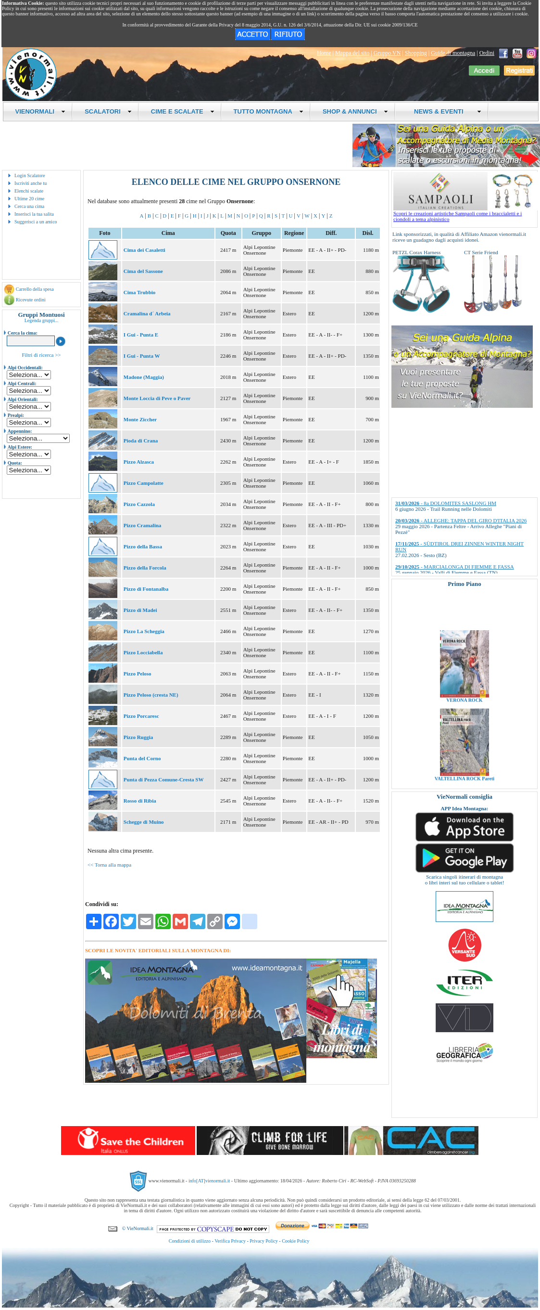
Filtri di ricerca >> (41, 355)
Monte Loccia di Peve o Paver (157, 398)
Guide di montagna (453, 53)
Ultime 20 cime (29, 198)
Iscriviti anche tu (30, 183)
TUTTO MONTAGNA (268, 111)
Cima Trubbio (140, 292)
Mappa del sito (352, 53)
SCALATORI (108, 111)
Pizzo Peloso (137, 673)
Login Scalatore (29, 175)
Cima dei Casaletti (144, 250)
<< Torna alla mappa (109, 865)
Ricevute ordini (31, 299)
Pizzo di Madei (140, 610)
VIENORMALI (40, 111)
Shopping (416, 53)
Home (324, 53)
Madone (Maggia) (144, 377)
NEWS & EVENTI (444, 111)
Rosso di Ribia (140, 801)
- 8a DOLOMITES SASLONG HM (445, 503)
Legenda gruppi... (42, 320)
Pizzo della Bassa (143, 546)
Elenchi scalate (28, 191)
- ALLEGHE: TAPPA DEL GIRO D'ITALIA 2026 (461, 520)
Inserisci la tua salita (34, 214)
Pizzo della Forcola (145, 568)
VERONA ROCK (464, 710)
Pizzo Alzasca (139, 462)
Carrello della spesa (35, 289)
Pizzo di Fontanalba (146, 589)
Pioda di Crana (141, 440)
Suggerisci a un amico (35, 221)
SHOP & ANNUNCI (355, 111)
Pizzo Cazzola (139, 504)
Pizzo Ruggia (138, 737)
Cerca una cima (29, 206)
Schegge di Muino (144, 822)
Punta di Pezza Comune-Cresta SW (164, 779)
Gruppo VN (387, 53)
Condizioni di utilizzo (190, 1241)
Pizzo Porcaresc (141, 716)
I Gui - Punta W (142, 356)
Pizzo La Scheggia (144, 631)
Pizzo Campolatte (143, 483)
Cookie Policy (295, 1241)
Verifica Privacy (230, 1241)
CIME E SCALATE (182, 111)
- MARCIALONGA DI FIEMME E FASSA (454, 567)
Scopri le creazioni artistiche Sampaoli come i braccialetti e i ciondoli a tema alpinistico (465, 214)
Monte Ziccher (140, 419)
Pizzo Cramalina (143, 525)
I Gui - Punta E (141, 334)
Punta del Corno (142, 758)
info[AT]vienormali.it (209, 1180)
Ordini (486, 53)
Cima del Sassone (143, 271)
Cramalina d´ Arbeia (147, 313)
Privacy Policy (264, 1241)
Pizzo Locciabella (143, 652)
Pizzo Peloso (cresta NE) (151, 695)
